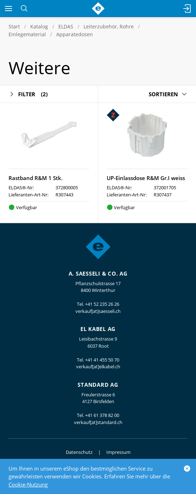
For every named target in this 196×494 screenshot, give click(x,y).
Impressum (118, 452)
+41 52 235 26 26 (102, 304)
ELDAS (65, 26)
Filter (28, 94)
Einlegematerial (27, 34)
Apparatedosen (74, 34)
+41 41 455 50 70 (102, 360)
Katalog (39, 26)
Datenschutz (79, 452)
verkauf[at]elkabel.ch (98, 366)
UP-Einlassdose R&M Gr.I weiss (146, 177)
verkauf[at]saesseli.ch (98, 311)
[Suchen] (24, 8)
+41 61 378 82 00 (102, 415)
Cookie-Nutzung (28, 484)
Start (14, 26)
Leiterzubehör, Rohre (109, 26)
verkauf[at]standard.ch (98, 422)
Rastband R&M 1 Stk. (36, 177)
